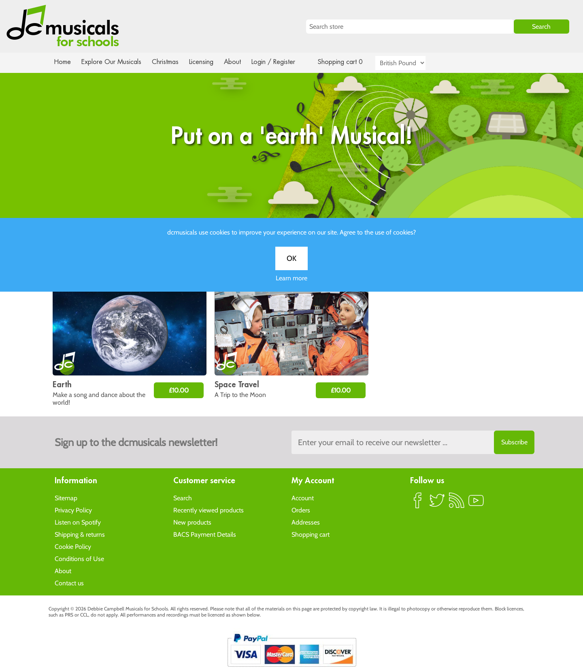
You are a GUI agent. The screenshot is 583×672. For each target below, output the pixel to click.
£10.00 (179, 390)
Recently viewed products (208, 510)
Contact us (69, 583)
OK (291, 266)
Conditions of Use (79, 558)
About (239, 61)
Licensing (207, 61)
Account (303, 497)
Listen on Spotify (78, 522)
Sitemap (66, 497)
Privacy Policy (73, 510)
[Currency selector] (410, 63)
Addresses (306, 522)
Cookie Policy (73, 546)
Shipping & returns (80, 534)
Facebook (418, 503)
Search (182, 497)
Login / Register (281, 61)
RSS (456, 503)
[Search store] (410, 26)
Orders (301, 510)
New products (192, 522)
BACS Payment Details (204, 534)
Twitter (437, 503)
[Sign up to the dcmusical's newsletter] (413, 442)
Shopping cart (311, 534)
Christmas (168, 61)
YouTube (476, 503)
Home (62, 61)
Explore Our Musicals (112, 61)
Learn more (291, 286)
